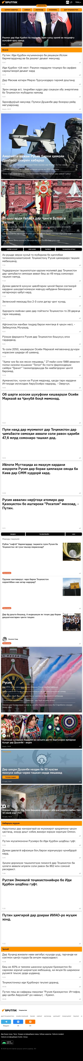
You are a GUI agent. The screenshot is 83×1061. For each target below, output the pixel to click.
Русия (7, 682)
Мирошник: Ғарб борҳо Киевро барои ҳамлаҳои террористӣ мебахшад (32, 696)
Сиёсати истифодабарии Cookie (12, 1037)
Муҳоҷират (66, 1016)
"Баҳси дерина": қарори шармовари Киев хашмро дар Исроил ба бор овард (34, 165)
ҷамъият (56, 1016)
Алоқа (25, 1037)
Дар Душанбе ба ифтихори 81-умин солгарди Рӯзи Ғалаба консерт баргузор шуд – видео (37, 234)
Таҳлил (76, 1016)
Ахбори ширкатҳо (45, 1034)
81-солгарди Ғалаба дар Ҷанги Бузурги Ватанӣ (34, 220)
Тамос (15, 1034)
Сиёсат (39, 1016)
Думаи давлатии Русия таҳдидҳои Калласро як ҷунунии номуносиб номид (34, 691)
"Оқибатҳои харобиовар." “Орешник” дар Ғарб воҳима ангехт (28, 700)
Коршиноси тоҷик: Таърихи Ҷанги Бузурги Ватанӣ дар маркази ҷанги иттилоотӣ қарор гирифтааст (36, 228)
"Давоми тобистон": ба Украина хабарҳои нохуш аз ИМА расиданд (30, 169)
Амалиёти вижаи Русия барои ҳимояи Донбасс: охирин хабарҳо (33, 158)
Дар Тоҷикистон (7, 1016)
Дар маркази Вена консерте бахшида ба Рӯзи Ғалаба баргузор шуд (31, 240)
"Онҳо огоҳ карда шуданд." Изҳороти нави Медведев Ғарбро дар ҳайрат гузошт (36, 173)
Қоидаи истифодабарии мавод (28, 1034)
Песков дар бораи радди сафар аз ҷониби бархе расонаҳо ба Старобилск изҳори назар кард (37, 706)
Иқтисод (47, 1016)
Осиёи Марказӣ (22, 1016)
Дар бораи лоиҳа (7, 1034)
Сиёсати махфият (58, 1034)
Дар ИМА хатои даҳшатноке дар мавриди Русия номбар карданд (30, 687)
